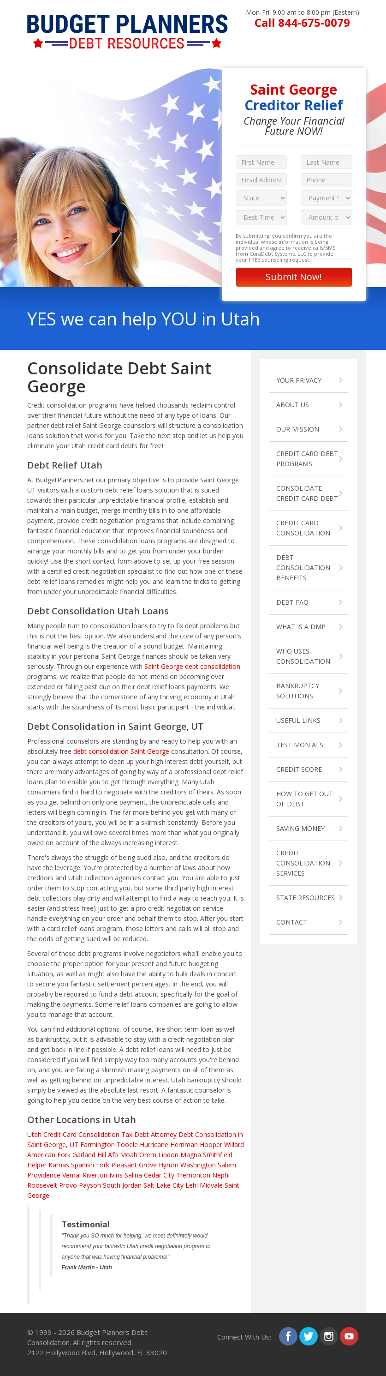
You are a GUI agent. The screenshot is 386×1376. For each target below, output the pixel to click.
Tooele (127, 1144)
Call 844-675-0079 (302, 22)
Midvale (211, 1185)
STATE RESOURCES (305, 897)
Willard (234, 1144)
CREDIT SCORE (299, 769)
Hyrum (168, 1164)
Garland (83, 1154)
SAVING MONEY (300, 828)
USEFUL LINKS (298, 720)
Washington (198, 1164)
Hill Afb (107, 1154)
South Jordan (122, 1185)
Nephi (221, 1175)
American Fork (49, 1154)
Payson (90, 1185)
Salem (227, 1164)
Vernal (71, 1175)
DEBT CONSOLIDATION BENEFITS (303, 567)
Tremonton (193, 1175)
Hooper (211, 1144)
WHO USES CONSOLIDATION (303, 656)
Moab (128, 1154)
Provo (68, 1185)
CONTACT (291, 922)
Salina (133, 1175)
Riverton (95, 1175)
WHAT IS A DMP (301, 626)
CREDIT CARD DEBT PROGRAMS (307, 458)
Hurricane (154, 1144)
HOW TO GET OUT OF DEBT (304, 798)
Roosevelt (42, 1185)
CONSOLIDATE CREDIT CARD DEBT (307, 493)
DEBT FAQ (292, 602)
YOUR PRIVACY (298, 380)
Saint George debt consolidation (192, 666)
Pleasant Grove (134, 1164)
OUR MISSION (297, 429)
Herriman (184, 1144)
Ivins (116, 1175)
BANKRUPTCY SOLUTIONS (297, 690)
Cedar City (159, 1175)
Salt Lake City (163, 1185)
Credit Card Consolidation (81, 1134)
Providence (43, 1175)
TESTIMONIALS (299, 744)
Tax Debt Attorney (149, 1134)
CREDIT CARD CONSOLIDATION (303, 527)
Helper (37, 1164)
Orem (147, 1154)
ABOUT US (292, 404)
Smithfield (217, 1154)
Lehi (191, 1185)
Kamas (58, 1164)
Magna (190, 1154)
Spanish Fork (90, 1164)
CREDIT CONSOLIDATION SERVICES (303, 862)
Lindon (168, 1154)
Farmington (97, 1144)
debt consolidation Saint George (121, 751)
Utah (34, 1134)
